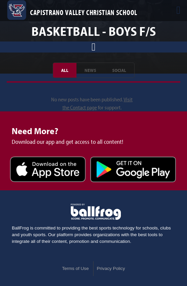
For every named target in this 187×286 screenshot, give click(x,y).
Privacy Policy (111, 268)
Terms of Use (75, 268)
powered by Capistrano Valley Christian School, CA (96, 212)
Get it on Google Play (133, 170)
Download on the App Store (48, 170)
